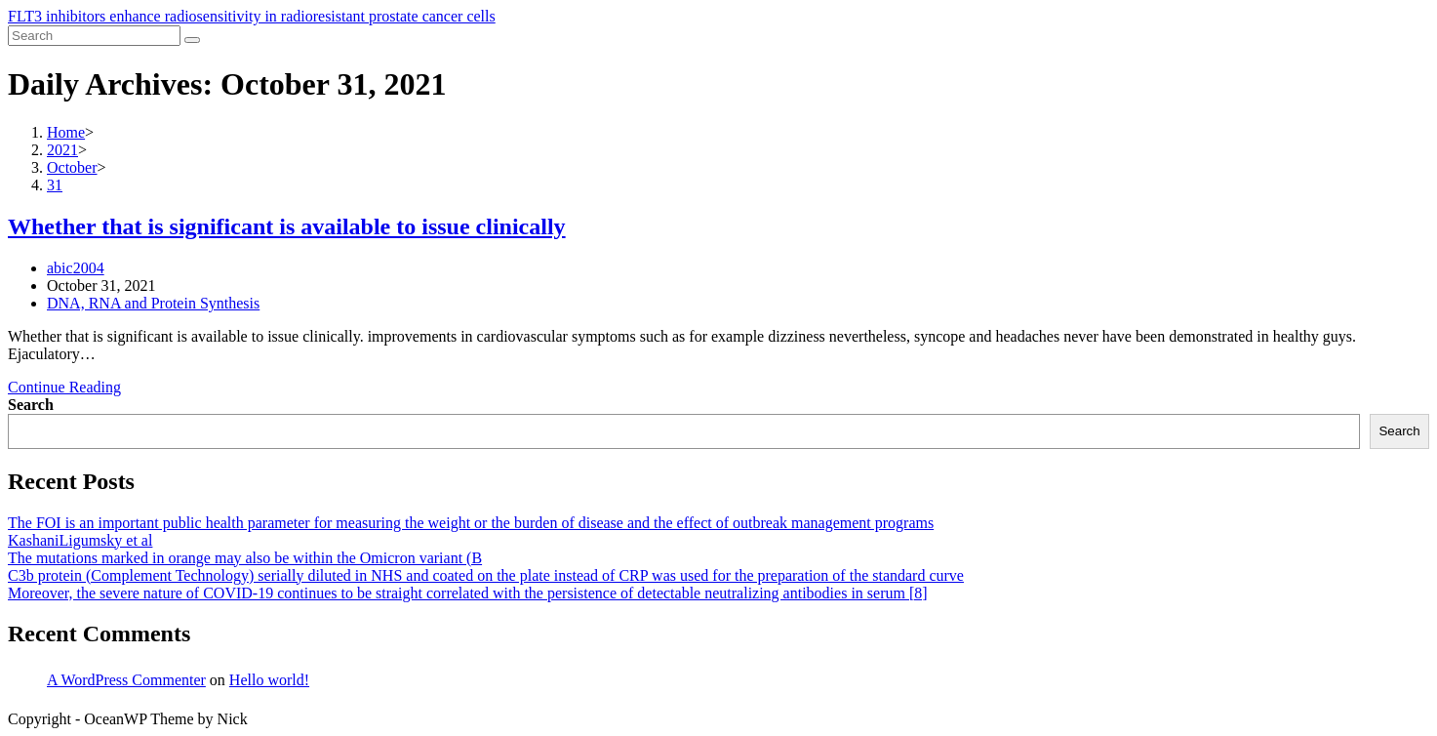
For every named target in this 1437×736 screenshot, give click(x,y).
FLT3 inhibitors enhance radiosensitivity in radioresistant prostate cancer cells (252, 16)
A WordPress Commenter (126, 680)
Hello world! (269, 680)
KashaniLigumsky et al (80, 540)
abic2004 (75, 268)
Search (31, 404)
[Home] (66, 132)
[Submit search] (192, 40)
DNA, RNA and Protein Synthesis (153, 303)
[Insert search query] (94, 35)
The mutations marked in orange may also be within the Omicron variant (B (245, 558)
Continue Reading (64, 387)
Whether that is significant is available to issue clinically (287, 226)
